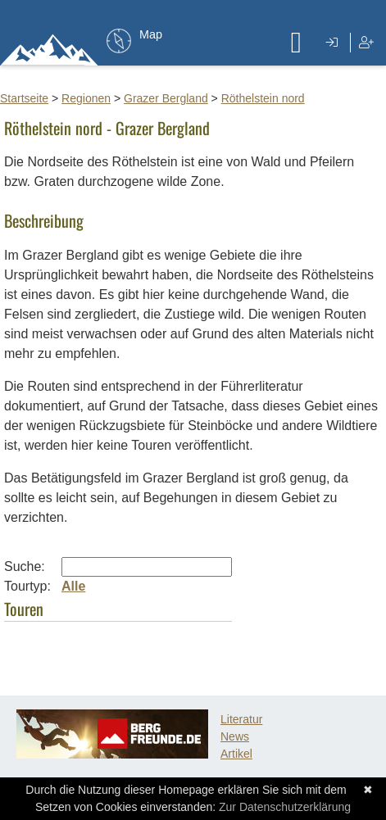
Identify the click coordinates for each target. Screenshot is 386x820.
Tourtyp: (27, 586)
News (234, 736)
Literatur (241, 719)
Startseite (24, 98)
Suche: (24, 566)
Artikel (236, 753)
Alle (73, 586)
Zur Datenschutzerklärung (285, 806)
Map (150, 34)
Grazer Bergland (166, 98)
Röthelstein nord (263, 98)
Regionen (86, 98)
